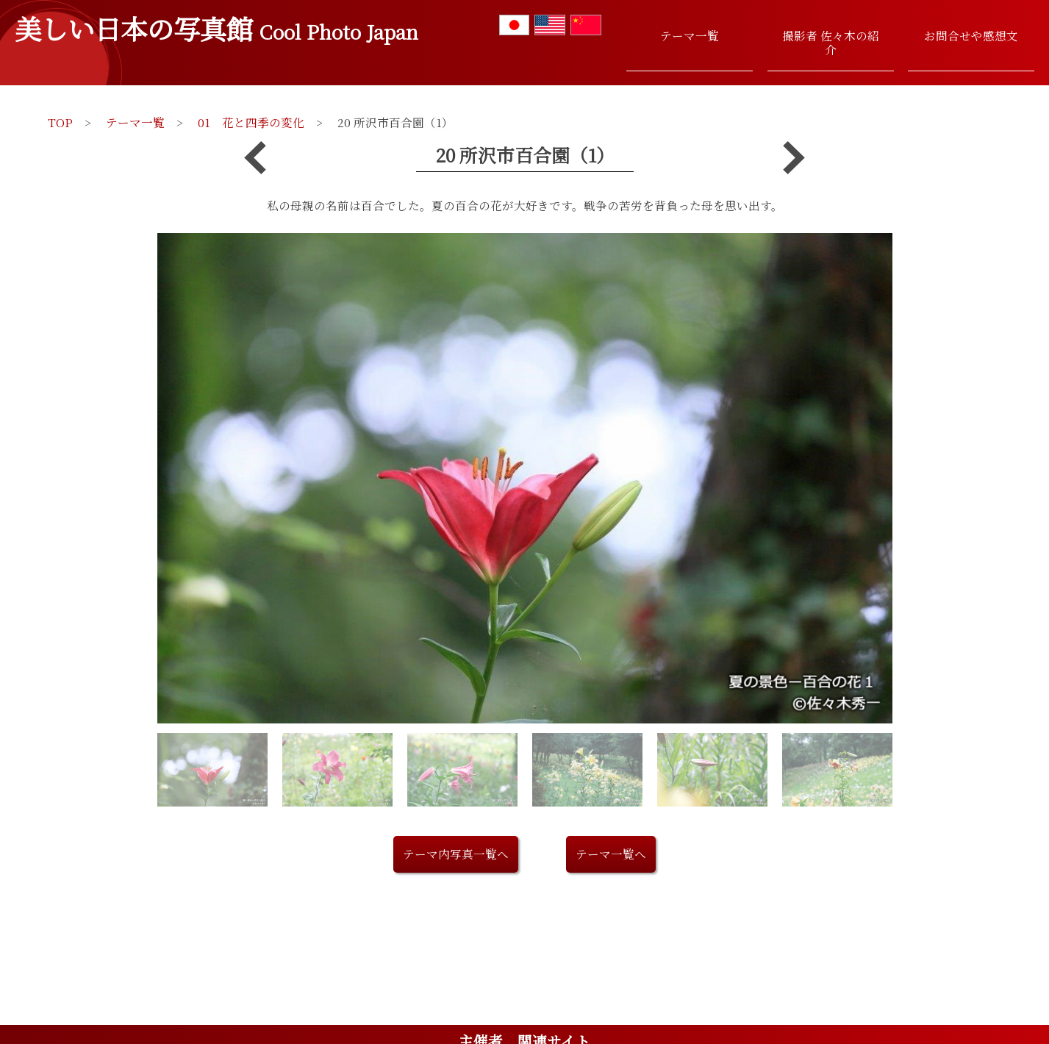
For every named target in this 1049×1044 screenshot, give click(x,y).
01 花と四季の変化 (251, 122)
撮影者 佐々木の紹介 (830, 42)
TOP (60, 122)
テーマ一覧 (689, 35)
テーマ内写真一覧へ (456, 853)
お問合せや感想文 (971, 35)
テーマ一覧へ (611, 853)
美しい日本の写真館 (216, 28)
